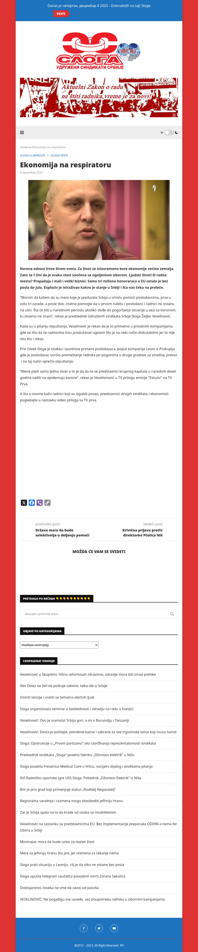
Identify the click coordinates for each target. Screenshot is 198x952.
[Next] (78, 13)
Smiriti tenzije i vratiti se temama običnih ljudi (57, 697)
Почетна (26, 147)
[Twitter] (99, 928)
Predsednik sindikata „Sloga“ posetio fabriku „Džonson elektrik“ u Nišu (77, 754)
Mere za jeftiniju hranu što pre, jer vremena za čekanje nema (69, 853)
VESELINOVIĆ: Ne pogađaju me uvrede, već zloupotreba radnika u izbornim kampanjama (92, 899)
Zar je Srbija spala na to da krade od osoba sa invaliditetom (68, 812)
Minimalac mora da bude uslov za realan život (57, 841)
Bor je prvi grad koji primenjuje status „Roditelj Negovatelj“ (68, 789)
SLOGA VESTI (59, 155)
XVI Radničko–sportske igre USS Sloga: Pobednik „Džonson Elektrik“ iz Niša (80, 778)
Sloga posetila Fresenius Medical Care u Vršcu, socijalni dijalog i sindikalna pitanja (86, 766)
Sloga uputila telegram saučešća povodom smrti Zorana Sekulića (72, 876)
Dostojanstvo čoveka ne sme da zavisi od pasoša (59, 887)
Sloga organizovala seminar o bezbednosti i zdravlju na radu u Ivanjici (76, 708)
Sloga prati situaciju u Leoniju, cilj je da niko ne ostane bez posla (72, 864)
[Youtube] (114, 928)
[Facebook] (84, 928)
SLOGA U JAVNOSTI (32, 155)
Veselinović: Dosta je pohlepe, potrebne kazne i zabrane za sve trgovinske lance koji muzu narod (98, 732)
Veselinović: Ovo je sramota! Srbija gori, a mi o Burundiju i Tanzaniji (74, 720)
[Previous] (74, 13)
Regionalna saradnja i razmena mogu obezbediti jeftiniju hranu (71, 800)
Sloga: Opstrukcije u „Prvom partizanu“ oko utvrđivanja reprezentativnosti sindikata (88, 743)
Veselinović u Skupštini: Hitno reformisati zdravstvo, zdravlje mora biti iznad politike (88, 674)
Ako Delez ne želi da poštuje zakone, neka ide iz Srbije (63, 685)
